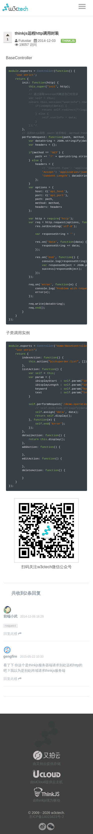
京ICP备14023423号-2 (46, 817)
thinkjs (68, 41)
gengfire (10, 656)
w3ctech (15, 7)
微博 (42, 826)
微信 (50, 826)
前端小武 (10, 616)
